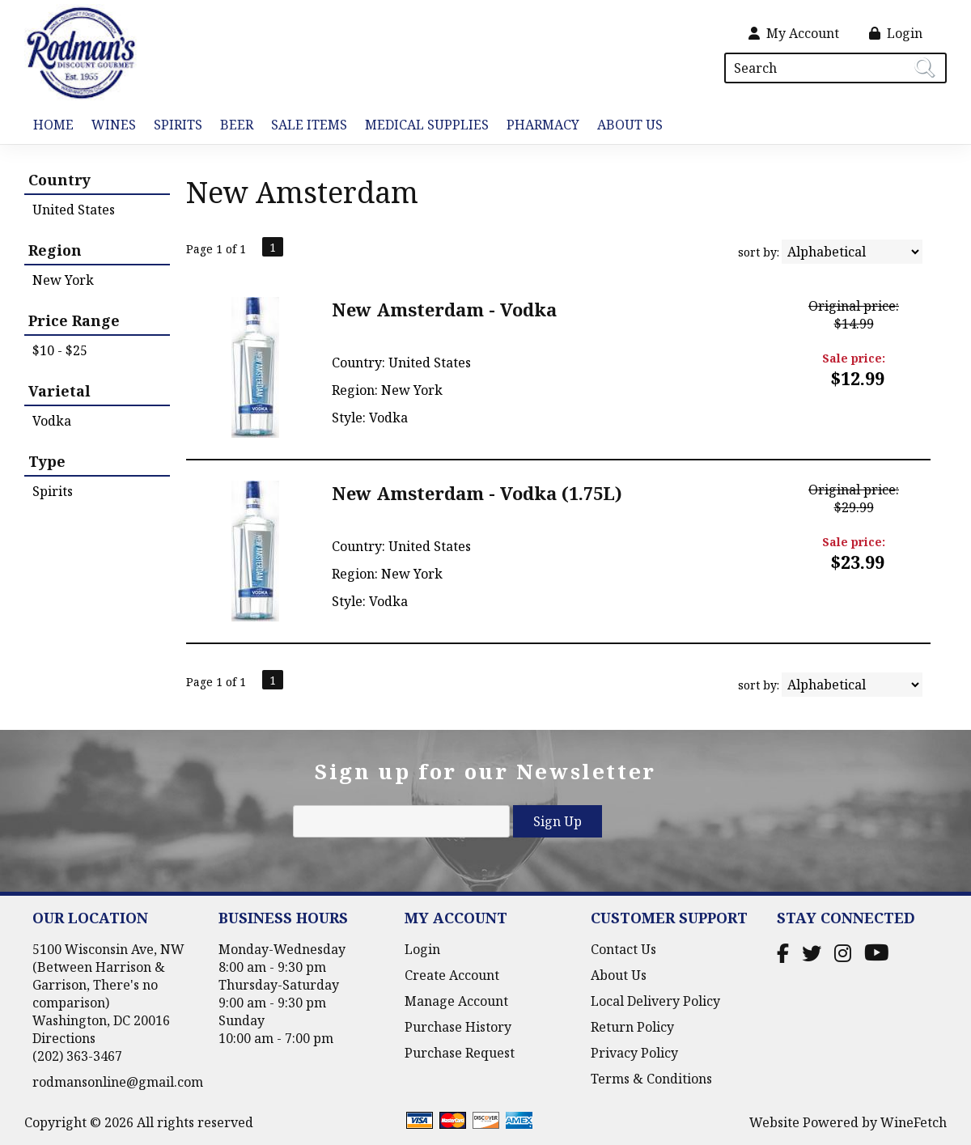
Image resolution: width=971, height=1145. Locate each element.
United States (73, 209)
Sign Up (557, 821)
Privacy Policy (634, 1053)
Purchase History (458, 1027)
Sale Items (309, 125)
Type (47, 461)
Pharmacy (543, 125)
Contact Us (623, 949)
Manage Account (456, 1001)
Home (53, 125)
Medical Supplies (427, 125)
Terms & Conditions (651, 1079)
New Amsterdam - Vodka (444, 309)
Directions (63, 1038)
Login (895, 33)
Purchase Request (460, 1053)
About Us (625, 126)
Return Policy (632, 1027)
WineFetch (913, 1122)
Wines (109, 126)
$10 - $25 (59, 350)
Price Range (74, 320)
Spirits (173, 126)
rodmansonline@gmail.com (117, 1082)
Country (59, 179)
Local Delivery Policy (655, 1001)
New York (63, 280)
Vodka (51, 421)
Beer (232, 126)
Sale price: (853, 358)
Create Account (452, 975)
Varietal (59, 391)
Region (55, 250)
